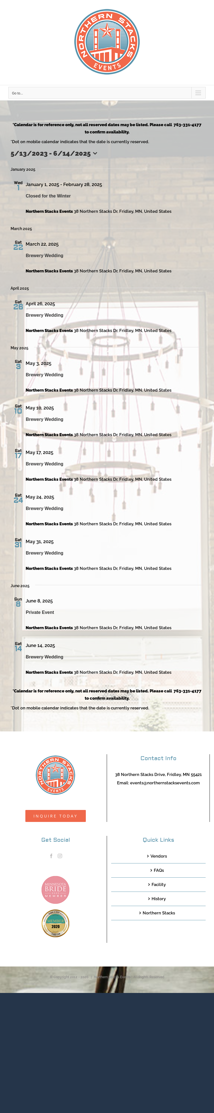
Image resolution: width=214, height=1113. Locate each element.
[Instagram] (60, 856)
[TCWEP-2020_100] (55, 911)
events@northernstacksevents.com (165, 782)
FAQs (159, 870)
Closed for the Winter (48, 196)
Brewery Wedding (44, 255)
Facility (159, 884)
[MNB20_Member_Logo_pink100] (55, 877)
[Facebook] (51, 856)
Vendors (158, 856)
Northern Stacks (159, 913)
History (159, 898)
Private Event (40, 612)
